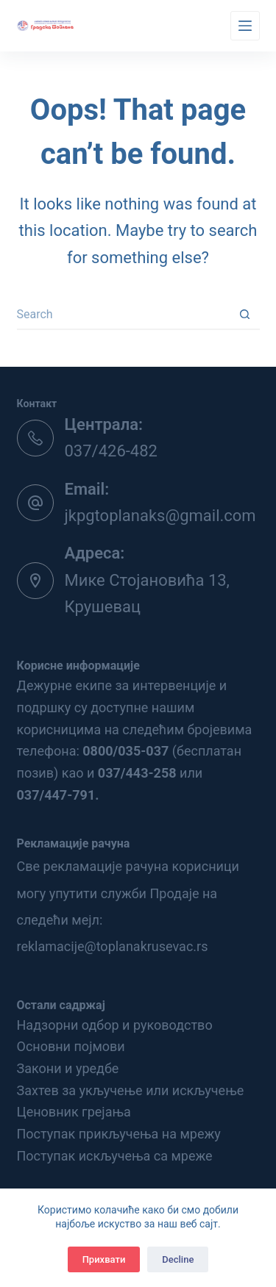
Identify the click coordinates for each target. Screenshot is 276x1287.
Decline (178, 1259)
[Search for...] (123, 315)
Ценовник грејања (74, 1111)
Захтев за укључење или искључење (130, 1090)
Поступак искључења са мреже (115, 1156)
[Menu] (245, 25)
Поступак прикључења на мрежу (119, 1133)
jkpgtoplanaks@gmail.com (160, 515)
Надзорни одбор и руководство (115, 1025)
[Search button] (245, 315)
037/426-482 (111, 451)
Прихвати (104, 1259)
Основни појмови (71, 1046)
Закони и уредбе (68, 1068)
